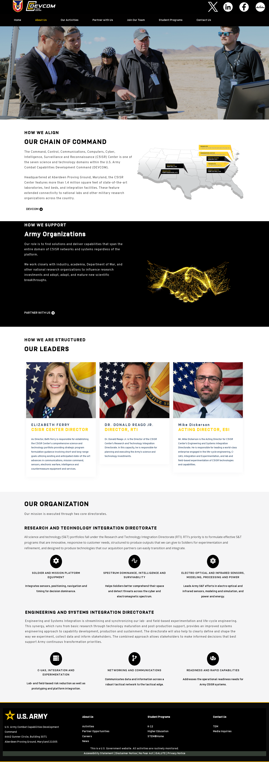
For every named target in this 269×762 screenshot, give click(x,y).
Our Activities (69, 20)
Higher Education (158, 731)
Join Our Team (136, 20)
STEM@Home (156, 736)
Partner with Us (102, 20)
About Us (41, 20)
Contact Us (204, 20)
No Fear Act (146, 753)
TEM (215, 726)
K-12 (150, 726)
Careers (87, 736)
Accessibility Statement (99, 753)
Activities (88, 726)
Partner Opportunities (95, 731)
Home (17, 20)
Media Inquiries (222, 731)
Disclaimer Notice (126, 753)
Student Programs (171, 20)
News (85, 741)
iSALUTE (160, 753)
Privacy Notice (176, 753)
